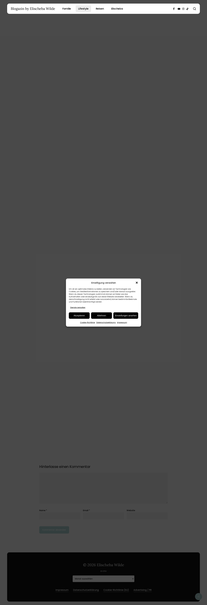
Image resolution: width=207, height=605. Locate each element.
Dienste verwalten (77, 307)
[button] (136, 282)
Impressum (122, 322)
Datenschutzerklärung (106, 322)
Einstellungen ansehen (126, 315)
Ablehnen (101, 315)
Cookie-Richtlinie (87, 322)
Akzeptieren (79, 315)
